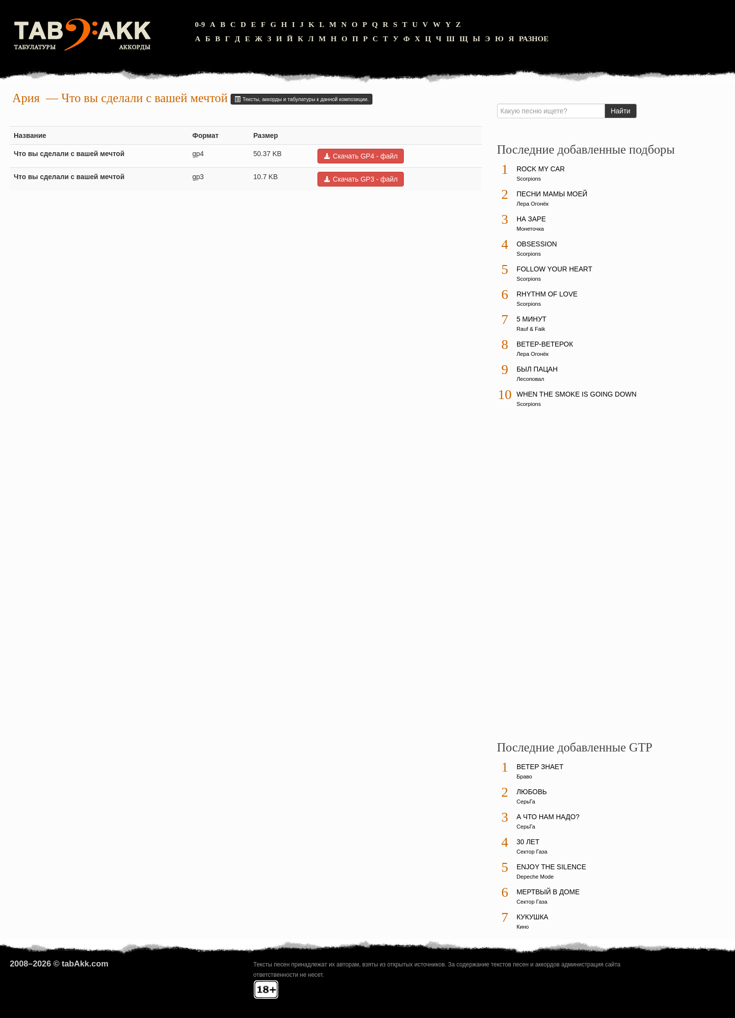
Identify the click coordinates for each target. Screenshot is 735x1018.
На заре (531, 219)
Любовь (532, 792)
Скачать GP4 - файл (360, 156)
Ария (26, 98)
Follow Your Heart (554, 269)
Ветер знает (540, 767)
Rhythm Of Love (547, 294)
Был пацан (537, 369)
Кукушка (533, 917)
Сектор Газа (532, 852)
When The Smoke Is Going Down (577, 394)
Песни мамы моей (552, 194)
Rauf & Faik (531, 329)
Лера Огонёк (533, 204)
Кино (523, 927)
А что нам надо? (548, 817)
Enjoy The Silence (551, 867)
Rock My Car (541, 169)
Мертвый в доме (548, 892)
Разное (534, 38)
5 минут (532, 319)
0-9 (200, 24)
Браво (524, 776)
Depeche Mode (535, 877)
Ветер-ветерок (545, 344)
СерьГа (526, 801)
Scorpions (529, 179)
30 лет (528, 842)
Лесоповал (530, 379)
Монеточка (530, 229)
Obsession (537, 244)
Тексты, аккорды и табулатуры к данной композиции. (301, 99)
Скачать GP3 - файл (360, 179)
